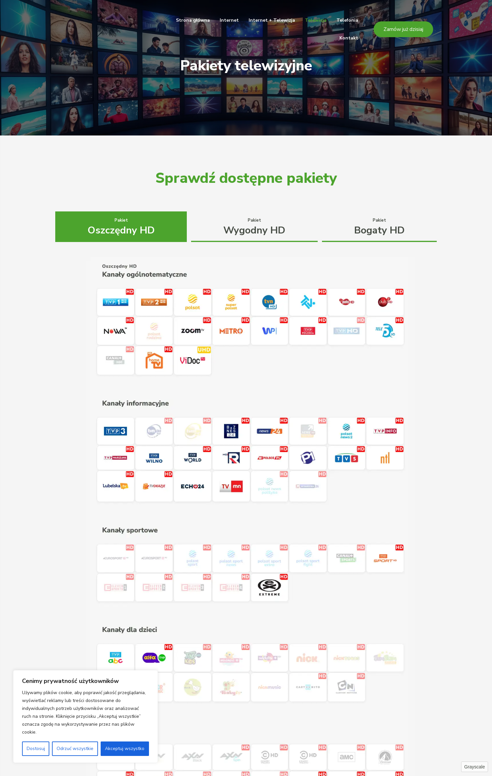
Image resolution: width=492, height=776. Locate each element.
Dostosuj (36, 748)
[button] (403, 29)
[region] (85, 716)
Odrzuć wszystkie (75, 748)
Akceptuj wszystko (124, 748)
